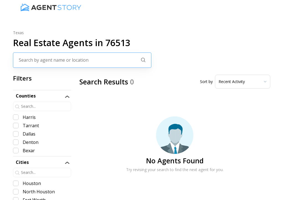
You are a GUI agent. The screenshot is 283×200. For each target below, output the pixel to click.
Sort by (206, 81)
